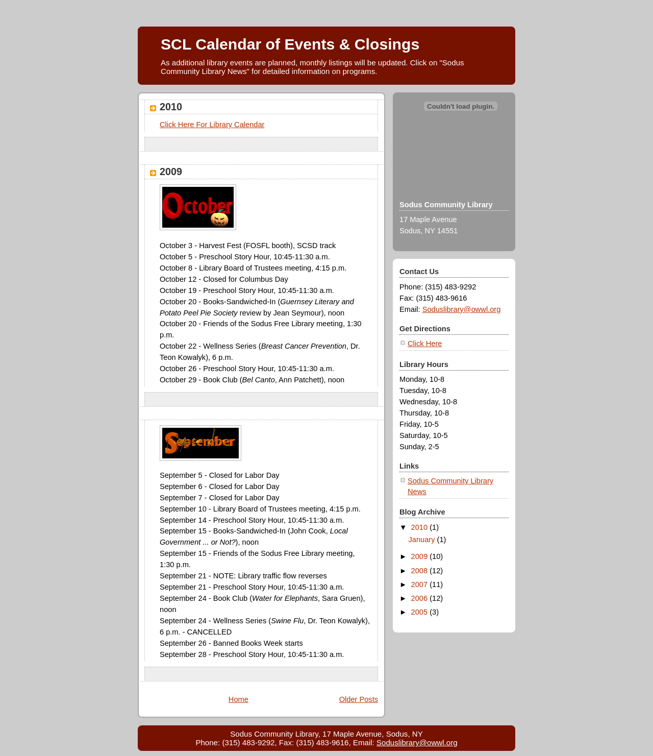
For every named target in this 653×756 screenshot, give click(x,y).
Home (238, 699)
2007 (420, 584)
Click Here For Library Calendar (212, 124)
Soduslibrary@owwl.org (461, 309)
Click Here (425, 343)
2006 (420, 598)
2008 (420, 571)
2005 (420, 612)
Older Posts (358, 699)
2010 (171, 106)
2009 (171, 171)
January (423, 539)
